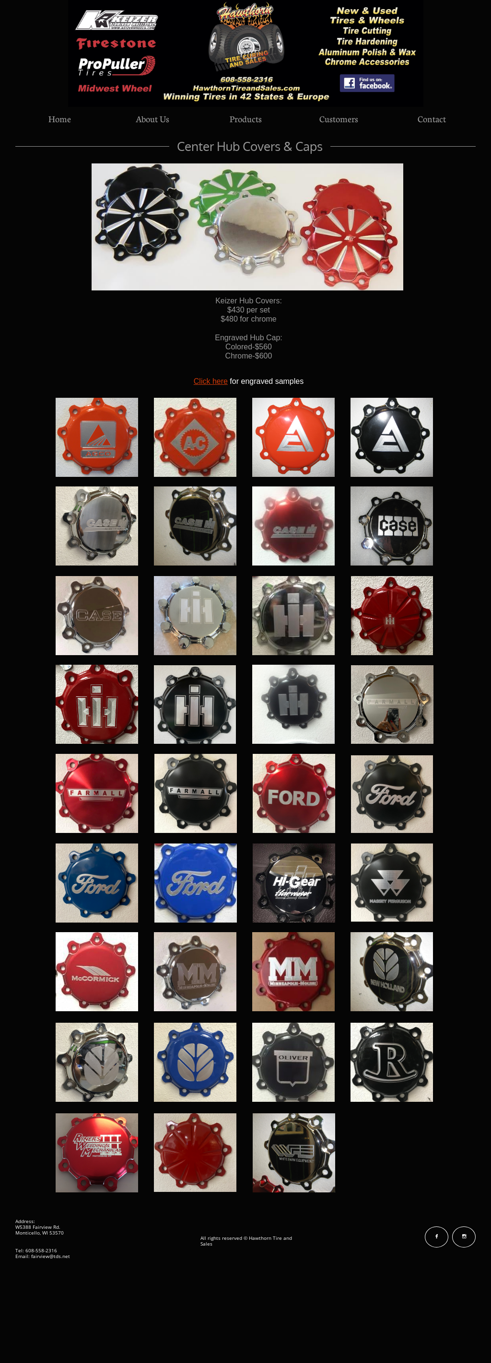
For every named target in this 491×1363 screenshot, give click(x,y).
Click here (211, 381)
